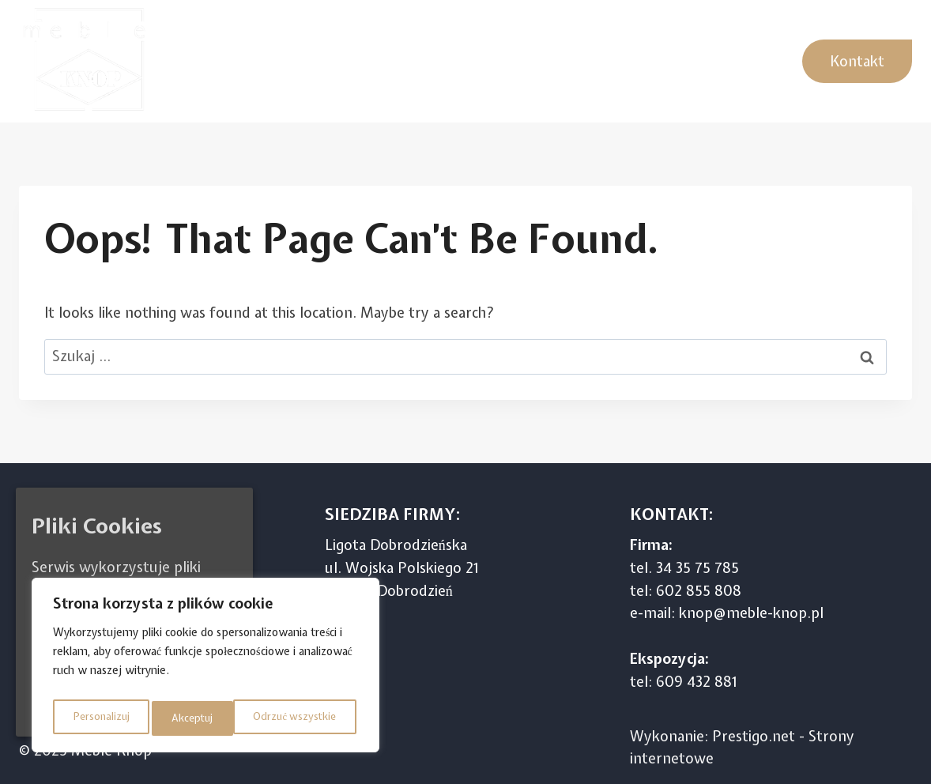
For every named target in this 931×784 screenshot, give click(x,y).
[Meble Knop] (90, 61)
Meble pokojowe (510, 60)
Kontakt (857, 61)
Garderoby (733, 60)
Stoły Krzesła (632, 60)
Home (198, 60)
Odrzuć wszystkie (212, 718)
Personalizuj (99, 718)
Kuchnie (265, 60)
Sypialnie (402, 60)
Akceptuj (319, 718)
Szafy (332, 60)
